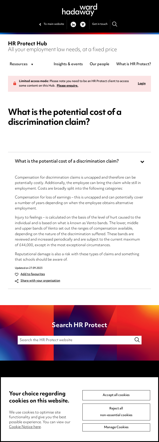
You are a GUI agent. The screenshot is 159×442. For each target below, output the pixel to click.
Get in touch (99, 24)
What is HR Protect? (133, 64)
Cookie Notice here (25, 427)
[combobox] (22, 64)
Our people (99, 64)
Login (142, 84)
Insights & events (68, 64)
